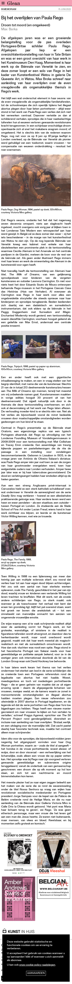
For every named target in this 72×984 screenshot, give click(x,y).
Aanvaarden (36, 973)
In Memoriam (8, 9)
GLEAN (13, 4)
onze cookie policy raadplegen (37, 965)
